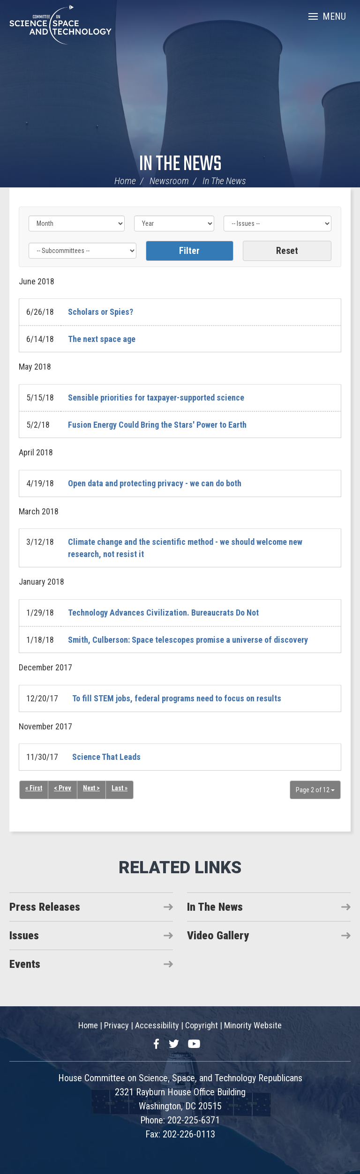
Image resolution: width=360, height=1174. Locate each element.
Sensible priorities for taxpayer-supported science (156, 397)
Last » (120, 788)
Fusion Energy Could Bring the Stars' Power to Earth (157, 425)
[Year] (174, 223)
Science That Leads (106, 757)
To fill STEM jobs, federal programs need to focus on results (176, 698)
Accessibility (157, 1025)
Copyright (201, 1025)
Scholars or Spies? (100, 312)
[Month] (77, 223)
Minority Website (253, 1025)
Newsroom (169, 180)
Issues (24, 935)
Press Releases (44, 907)
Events (24, 964)
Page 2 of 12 (315, 790)
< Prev (63, 788)
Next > (92, 788)
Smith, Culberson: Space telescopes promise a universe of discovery (188, 640)
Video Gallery (218, 935)
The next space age (101, 339)
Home (125, 180)
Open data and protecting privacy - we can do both (154, 483)
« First (33, 788)
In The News (180, 165)
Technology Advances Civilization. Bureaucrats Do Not (163, 612)
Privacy (116, 1025)
